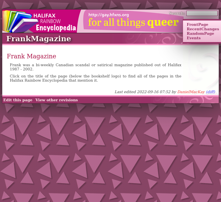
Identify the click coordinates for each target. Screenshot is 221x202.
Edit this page (17, 100)
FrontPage (197, 24)
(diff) (210, 92)
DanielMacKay (190, 92)
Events (194, 38)
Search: (177, 13)
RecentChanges (203, 29)
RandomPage (200, 33)
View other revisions (57, 100)
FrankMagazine (38, 38)
